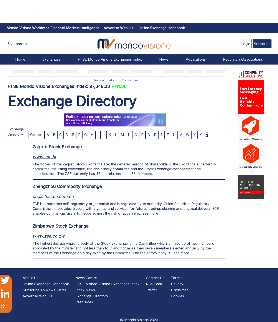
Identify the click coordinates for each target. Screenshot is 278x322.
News (164, 59)
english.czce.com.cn (53, 196)
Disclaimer (179, 290)
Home (20, 59)
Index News (85, 290)
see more (150, 213)
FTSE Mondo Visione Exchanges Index (110, 59)
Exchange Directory (91, 296)
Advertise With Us (37, 296)
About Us (30, 278)
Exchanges (51, 59)
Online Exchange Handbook (162, 28)
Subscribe (262, 44)
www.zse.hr (44, 156)
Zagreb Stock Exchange (57, 146)
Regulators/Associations (243, 59)
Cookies (177, 296)
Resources (84, 302)
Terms (176, 278)
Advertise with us (118, 28)
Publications (196, 59)
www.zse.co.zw (49, 236)
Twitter (151, 290)
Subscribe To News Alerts (44, 290)
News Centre (86, 278)
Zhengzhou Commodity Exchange (67, 186)
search (21, 44)
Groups (36, 135)
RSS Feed (154, 284)
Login (245, 44)
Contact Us (155, 278)
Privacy (177, 284)
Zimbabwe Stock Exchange (61, 226)
